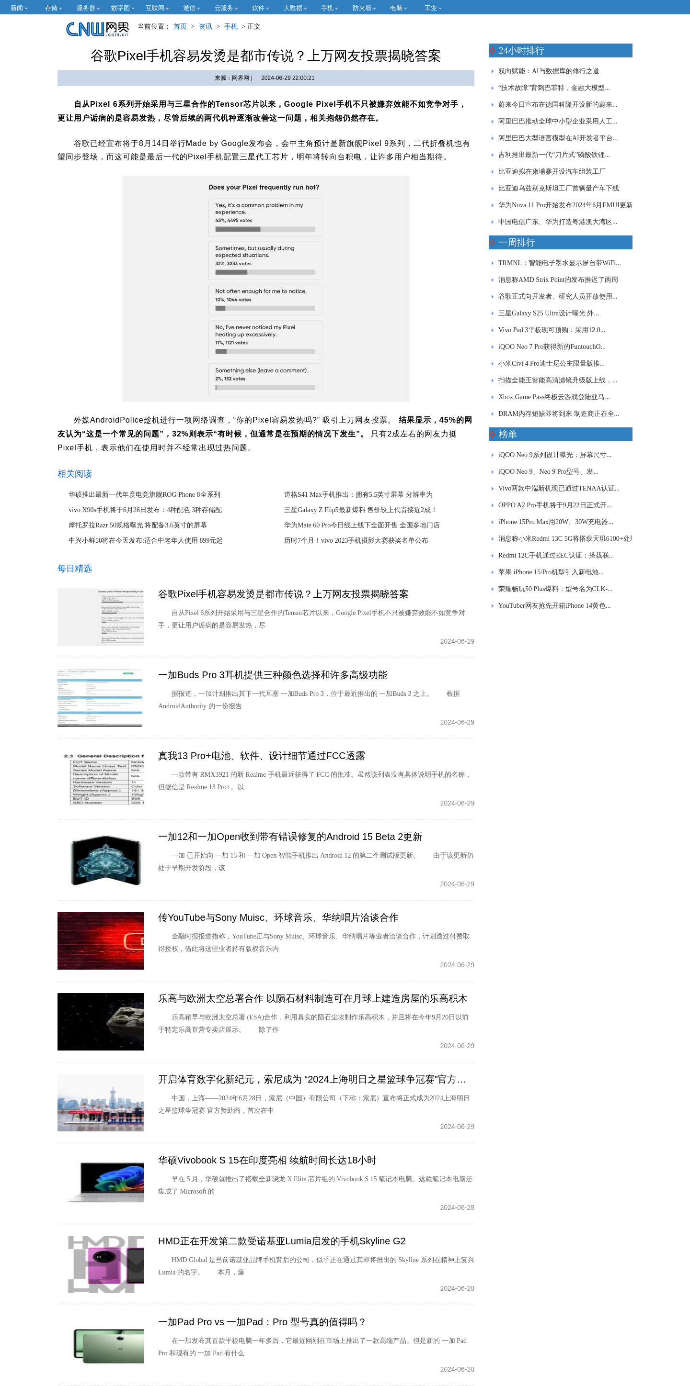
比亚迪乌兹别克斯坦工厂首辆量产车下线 (558, 188)
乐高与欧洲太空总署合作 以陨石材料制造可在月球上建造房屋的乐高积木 (313, 998)
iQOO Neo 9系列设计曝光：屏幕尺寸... (554, 454)
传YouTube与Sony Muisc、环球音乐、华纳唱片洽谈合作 (278, 917)
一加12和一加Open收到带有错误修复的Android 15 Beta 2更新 (290, 836)
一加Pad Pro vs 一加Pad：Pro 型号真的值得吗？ (262, 1322)
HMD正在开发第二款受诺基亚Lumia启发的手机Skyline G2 (282, 1241)
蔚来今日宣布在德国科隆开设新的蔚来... (558, 104)
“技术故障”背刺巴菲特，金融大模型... (554, 87)
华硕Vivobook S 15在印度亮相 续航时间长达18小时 (267, 1160)
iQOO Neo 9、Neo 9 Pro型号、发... (548, 471)
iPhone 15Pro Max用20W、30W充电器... (555, 521)
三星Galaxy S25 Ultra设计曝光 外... (548, 313)
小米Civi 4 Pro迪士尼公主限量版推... (551, 363)
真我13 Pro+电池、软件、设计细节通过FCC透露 (261, 755)
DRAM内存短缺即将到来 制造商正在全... (558, 413)
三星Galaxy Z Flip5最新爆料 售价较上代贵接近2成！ (360, 510)
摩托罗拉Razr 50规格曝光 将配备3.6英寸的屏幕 (138, 525)
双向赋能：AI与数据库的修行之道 (548, 71)
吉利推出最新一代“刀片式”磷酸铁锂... (554, 154)
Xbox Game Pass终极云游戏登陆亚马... (554, 397)
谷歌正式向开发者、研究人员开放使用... (558, 296)
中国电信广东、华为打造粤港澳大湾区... (558, 221)
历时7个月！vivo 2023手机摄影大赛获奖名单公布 (356, 540)
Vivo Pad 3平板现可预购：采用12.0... (551, 330)
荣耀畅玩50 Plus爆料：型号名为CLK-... (555, 588)
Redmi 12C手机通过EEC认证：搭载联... (556, 555)
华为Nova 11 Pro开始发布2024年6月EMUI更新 (565, 205)
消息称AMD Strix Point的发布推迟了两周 (558, 279)
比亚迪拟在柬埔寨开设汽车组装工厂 (552, 171)
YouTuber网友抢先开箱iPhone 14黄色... (554, 605)
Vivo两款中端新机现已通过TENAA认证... (559, 488)
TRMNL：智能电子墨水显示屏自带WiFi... (559, 263)
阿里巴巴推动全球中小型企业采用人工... (558, 121)
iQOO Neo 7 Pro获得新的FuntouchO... (552, 346)
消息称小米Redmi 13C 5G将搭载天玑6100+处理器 (567, 541)
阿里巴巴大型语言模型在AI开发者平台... (558, 138)
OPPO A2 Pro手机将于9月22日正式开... (554, 505)
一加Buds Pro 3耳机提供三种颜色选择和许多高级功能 (273, 675)
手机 (231, 26)
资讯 (205, 26)
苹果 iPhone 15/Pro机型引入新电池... (551, 572)
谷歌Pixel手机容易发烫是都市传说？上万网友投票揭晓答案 (283, 594)
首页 (180, 26)
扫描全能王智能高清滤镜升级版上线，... (558, 380)
